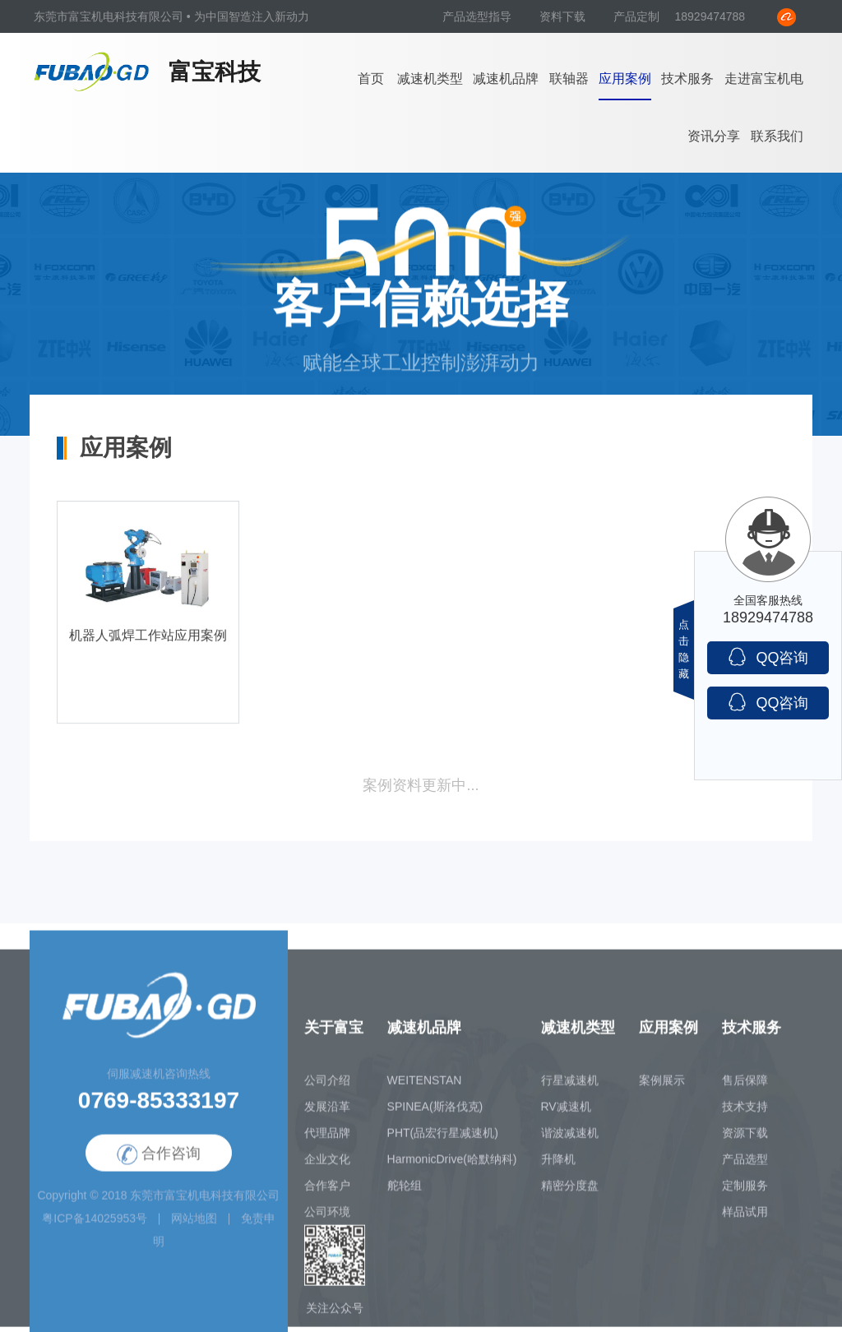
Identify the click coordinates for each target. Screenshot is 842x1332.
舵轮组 (404, 1191)
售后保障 (745, 1086)
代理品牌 (327, 1138)
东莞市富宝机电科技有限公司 (205, 1201)
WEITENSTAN (424, 1086)
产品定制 (636, 16)
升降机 (558, 1165)
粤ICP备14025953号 (94, 1224)
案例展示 (662, 1086)
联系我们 (777, 136)
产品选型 (745, 1165)
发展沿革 (327, 1112)
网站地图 (194, 1224)
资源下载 (745, 1138)
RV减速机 (566, 1112)
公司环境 (327, 1217)
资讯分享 (713, 136)
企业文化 (327, 1165)
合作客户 (327, 1191)
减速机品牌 (506, 79)
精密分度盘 (570, 1191)
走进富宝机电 (763, 79)
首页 (371, 79)
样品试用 (745, 1217)
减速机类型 (430, 79)
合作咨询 (159, 1160)
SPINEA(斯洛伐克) (435, 1112)
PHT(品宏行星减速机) (442, 1138)
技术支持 (745, 1112)
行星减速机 (570, 1086)
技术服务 (687, 79)
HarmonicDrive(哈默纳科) (452, 1165)
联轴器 (569, 79)
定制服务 (745, 1191)
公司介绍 (327, 1086)
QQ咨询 (767, 656)
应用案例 (625, 79)
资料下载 (564, 16)
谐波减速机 (570, 1138)
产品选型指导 (478, 16)
